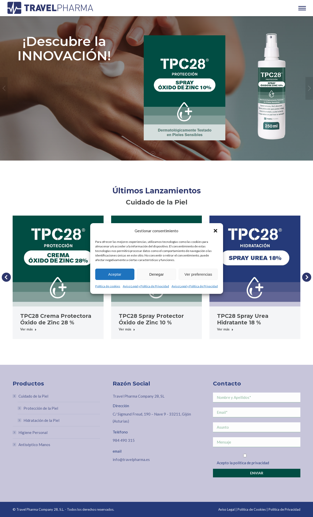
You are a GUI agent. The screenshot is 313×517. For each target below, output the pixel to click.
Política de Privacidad (284, 509)
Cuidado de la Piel (30, 396)
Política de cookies (107, 286)
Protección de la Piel (40, 408)
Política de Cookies (251, 509)
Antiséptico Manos (34, 444)
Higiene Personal (32, 432)
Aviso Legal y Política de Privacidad (146, 286)
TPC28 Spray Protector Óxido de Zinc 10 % (151, 319)
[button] (215, 230)
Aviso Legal (226, 509)
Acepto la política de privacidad (243, 462)
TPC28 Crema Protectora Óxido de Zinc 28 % (55, 319)
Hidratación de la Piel (41, 420)
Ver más (28, 329)
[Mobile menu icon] (302, 8)
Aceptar (114, 274)
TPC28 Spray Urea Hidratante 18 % (242, 319)
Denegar (156, 274)
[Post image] (58, 261)
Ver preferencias (198, 274)
